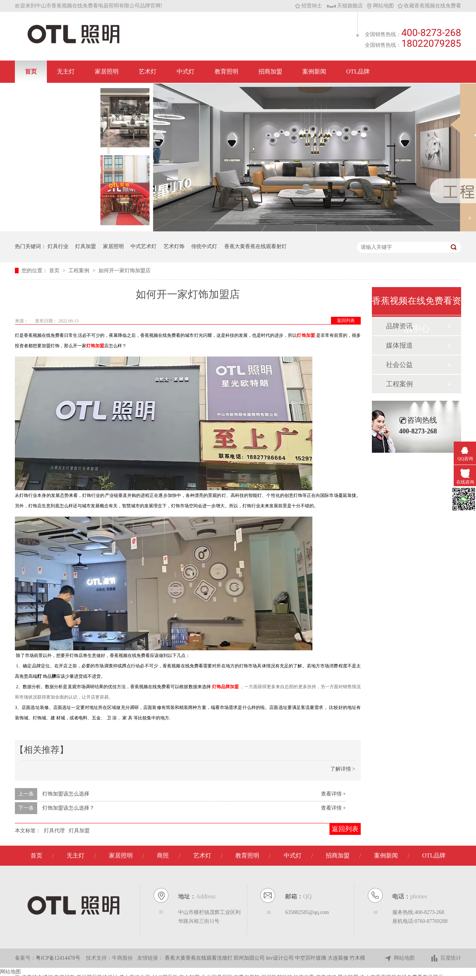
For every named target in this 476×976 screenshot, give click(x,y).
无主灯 (66, 71)
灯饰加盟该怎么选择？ (68, 808)
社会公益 (399, 364)
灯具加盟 (85, 246)
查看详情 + (333, 794)
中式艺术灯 (144, 246)
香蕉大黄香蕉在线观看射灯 (255, 246)
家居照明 (107, 71)
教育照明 (226, 71)
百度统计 (445, 958)
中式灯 (185, 71)
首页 (31, 71)
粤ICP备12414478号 (58, 958)
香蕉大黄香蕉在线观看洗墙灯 (199, 958)
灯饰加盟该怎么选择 (65, 794)
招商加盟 (270, 71)
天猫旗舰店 (345, 6)
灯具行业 (58, 246)
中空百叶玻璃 (311, 958)
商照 (163, 855)
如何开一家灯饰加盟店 (125, 270)
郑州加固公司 (250, 958)
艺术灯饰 (174, 246)
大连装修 (339, 958)
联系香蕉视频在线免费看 (57, 94)
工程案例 (79, 270)
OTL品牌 (358, 71)
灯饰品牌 (221, 686)
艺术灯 (148, 71)
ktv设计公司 (280, 958)
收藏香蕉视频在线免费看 (429, 6)
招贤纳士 (308, 6)
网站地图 (380, 6)
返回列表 (346, 320)
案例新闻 (314, 71)
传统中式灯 (204, 246)
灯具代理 (54, 830)
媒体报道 (399, 345)
